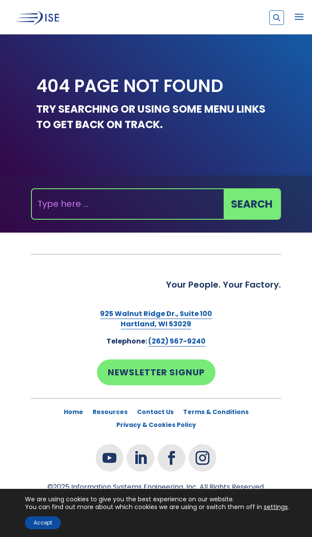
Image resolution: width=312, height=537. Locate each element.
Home (73, 412)
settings (276, 507)
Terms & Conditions (216, 412)
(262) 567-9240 (177, 341)
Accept (43, 522)
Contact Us (155, 412)
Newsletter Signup (156, 372)
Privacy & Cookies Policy (156, 425)
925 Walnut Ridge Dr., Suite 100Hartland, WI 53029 (156, 319)
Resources (110, 412)
